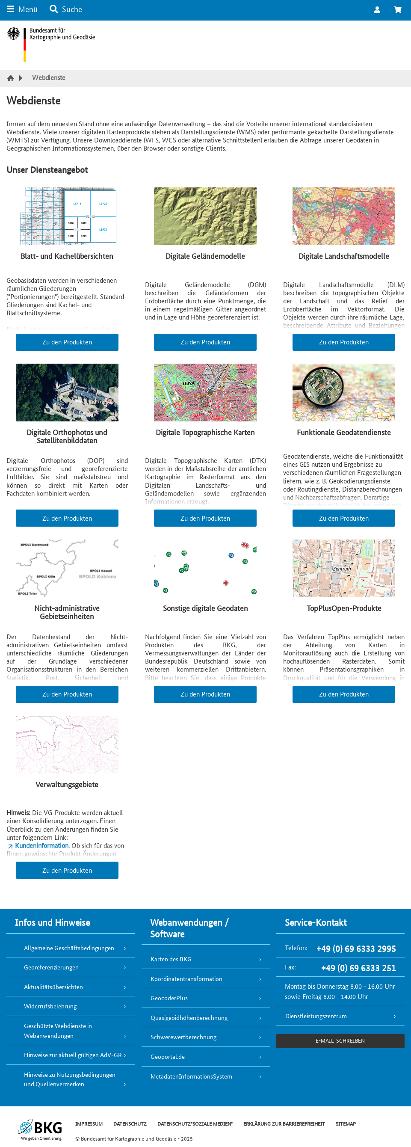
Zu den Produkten (67, 341)
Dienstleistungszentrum (316, 1015)
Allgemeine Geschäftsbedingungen (69, 947)
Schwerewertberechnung (183, 1036)
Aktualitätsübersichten (53, 986)
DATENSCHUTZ (130, 1123)
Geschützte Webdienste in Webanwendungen (58, 1030)
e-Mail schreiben (340, 1040)
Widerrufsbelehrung (50, 1006)
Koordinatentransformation (186, 978)
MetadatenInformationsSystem (191, 1076)
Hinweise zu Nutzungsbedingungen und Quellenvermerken (69, 1079)
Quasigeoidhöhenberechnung (189, 1017)
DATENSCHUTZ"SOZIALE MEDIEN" (195, 1123)
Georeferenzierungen (51, 967)
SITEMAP (346, 1123)
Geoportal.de (168, 1056)
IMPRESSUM (89, 1123)
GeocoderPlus (169, 997)
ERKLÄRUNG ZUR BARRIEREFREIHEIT (284, 1123)
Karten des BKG (171, 958)
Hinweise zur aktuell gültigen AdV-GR (73, 1054)
